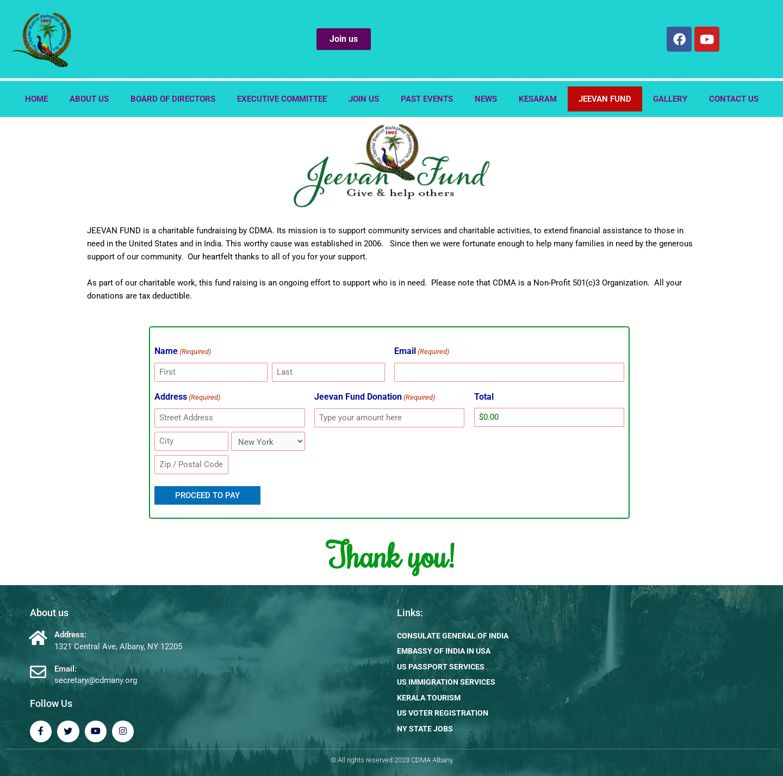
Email (421, 351)
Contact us (734, 99)
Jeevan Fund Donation (374, 397)
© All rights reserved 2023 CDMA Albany (392, 759)
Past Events (427, 99)
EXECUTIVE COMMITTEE (282, 99)
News (486, 99)
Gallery (670, 99)
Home (36, 99)
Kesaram (538, 99)
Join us (364, 99)
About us (89, 99)
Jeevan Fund (605, 99)
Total (484, 397)
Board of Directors (172, 99)
